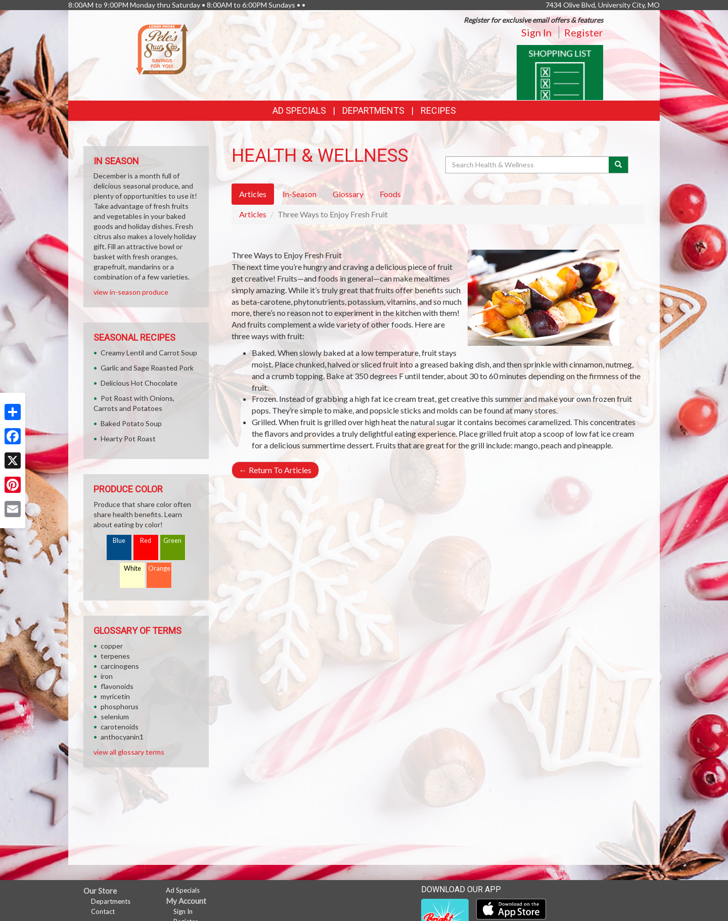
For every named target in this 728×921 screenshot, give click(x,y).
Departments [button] (373, 110)
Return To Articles (275, 470)
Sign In (536, 32)
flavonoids (117, 686)
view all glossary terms (129, 752)
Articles (252, 214)
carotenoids (120, 726)
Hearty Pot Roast (128, 438)
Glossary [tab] (348, 194)
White (132, 568)
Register (583, 32)
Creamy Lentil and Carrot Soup (149, 352)
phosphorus (120, 706)
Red (145, 540)
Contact (103, 911)
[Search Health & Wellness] (527, 164)
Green (172, 540)
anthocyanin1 (122, 736)
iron (107, 676)
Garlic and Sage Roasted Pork (147, 367)
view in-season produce (131, 292)
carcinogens (120, 666)
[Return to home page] (162, 48)
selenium (115, 716)
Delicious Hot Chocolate (139, 383)
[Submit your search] (618, 164)
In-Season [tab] (299, 194)
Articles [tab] (252, 194)
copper (112, 645)
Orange (159, 568)
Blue (119, 540)
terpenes (115, 656)
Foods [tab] (390, 194)
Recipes (438, 110)
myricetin (115, 696)
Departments (110, 901)
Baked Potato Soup (131, 423)
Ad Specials (299, 110)
